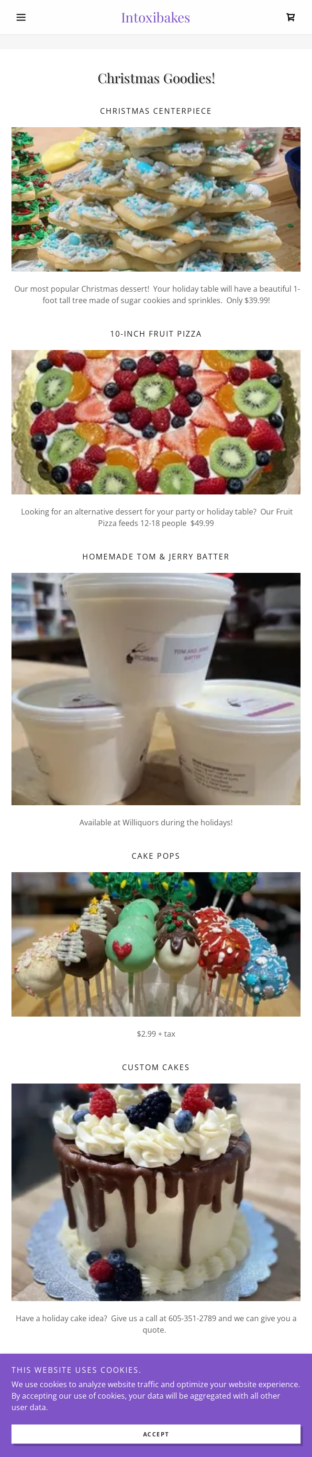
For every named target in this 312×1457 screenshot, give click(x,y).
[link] (156, 17)
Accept (156, 1434)
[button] (33, 17)
